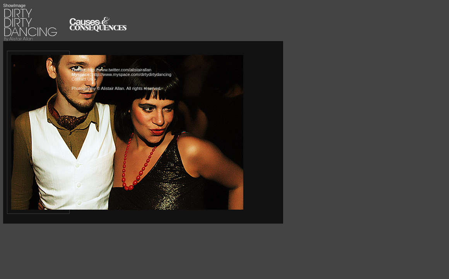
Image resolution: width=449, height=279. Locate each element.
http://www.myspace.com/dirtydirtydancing (131, 74)
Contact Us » (84, 79)
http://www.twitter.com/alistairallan (119, 69)
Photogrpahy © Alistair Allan (98, 88)
